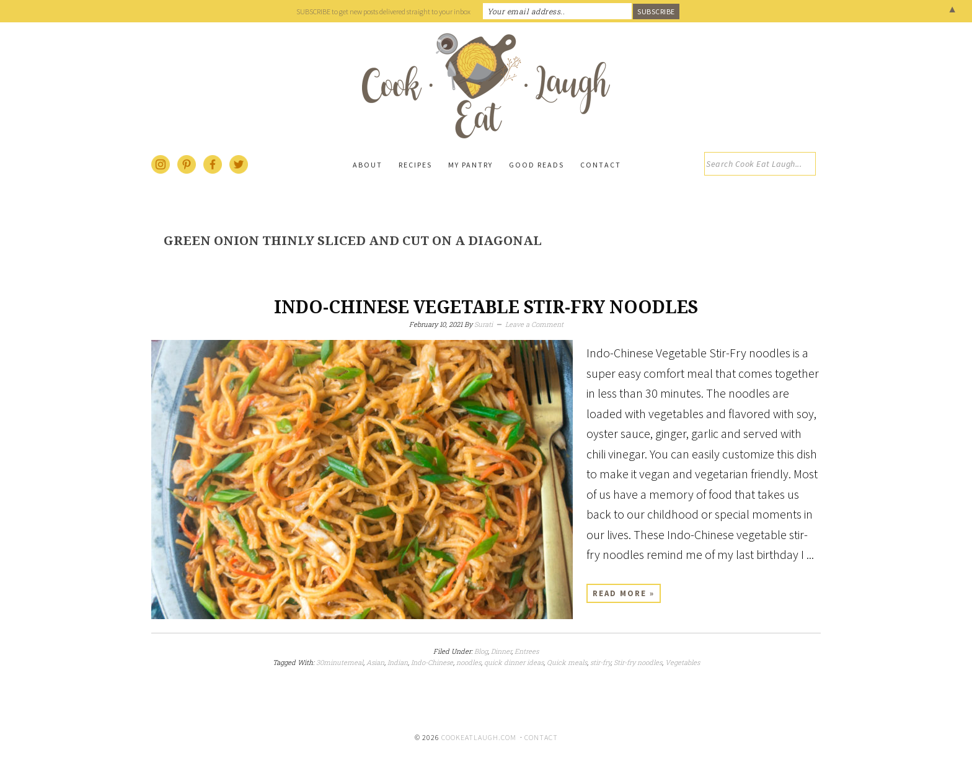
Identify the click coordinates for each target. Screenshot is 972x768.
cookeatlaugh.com (478, 737)
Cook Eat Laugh (486, 85)
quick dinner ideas (514, 662)
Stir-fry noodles (638, 662)
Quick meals (567, 662)
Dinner (501, 651)
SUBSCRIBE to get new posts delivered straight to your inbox (383, 11)
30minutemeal (339, 662)
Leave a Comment (534, 324)
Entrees (527, 651)
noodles (468, 662)
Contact (541, 737)
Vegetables (682, 662)
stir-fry (600, 662)
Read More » (624, 593)
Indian (397, 662)
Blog (481, 651)
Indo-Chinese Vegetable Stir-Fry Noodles (486, 307)
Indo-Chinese (432, 662)
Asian (375, 662)
